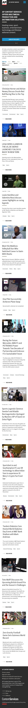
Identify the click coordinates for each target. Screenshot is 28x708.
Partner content (6, 672)
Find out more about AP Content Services (12, 676)
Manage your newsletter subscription (11, 678)
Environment (5, 114)
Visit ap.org (8, 691)
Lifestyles (4, 216)
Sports (16, 43)
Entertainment (12, 114)
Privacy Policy (23, 702)
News (18, 114)
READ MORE (8, 119)
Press (6, 693)
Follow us (7, 695)
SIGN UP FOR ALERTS (14, 39)
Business (5, 496)
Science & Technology (19, 375)
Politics (10, 268)
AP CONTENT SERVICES (8, 669)
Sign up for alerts (6, 674)
